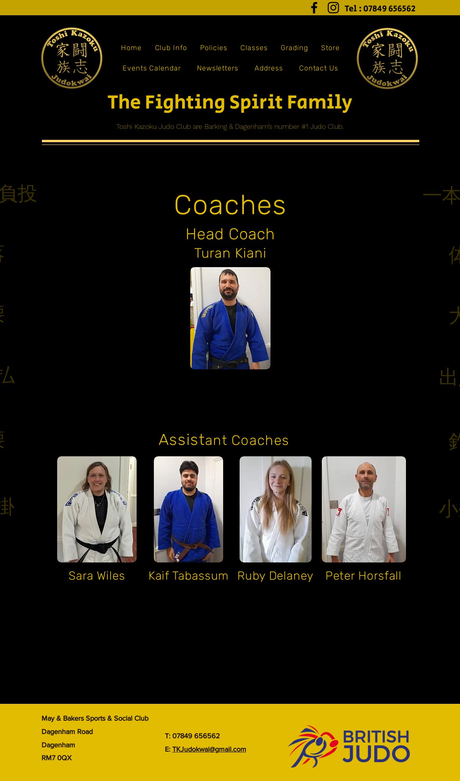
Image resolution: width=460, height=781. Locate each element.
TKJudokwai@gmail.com (209, 749)
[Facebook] (314, 7)
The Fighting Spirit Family (229, 103)
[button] (171, 47)
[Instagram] (333, 7)
